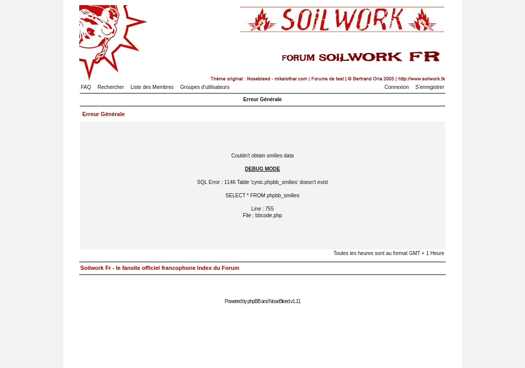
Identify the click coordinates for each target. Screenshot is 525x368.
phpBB (253, 301)
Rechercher (111, 87)
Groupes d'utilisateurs (205, 87)
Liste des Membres (151, 87)
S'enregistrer (430, 87)
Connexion (396, 87)
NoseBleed (279, 301)
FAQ (86, 87)
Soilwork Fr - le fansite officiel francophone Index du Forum (159, 268)
